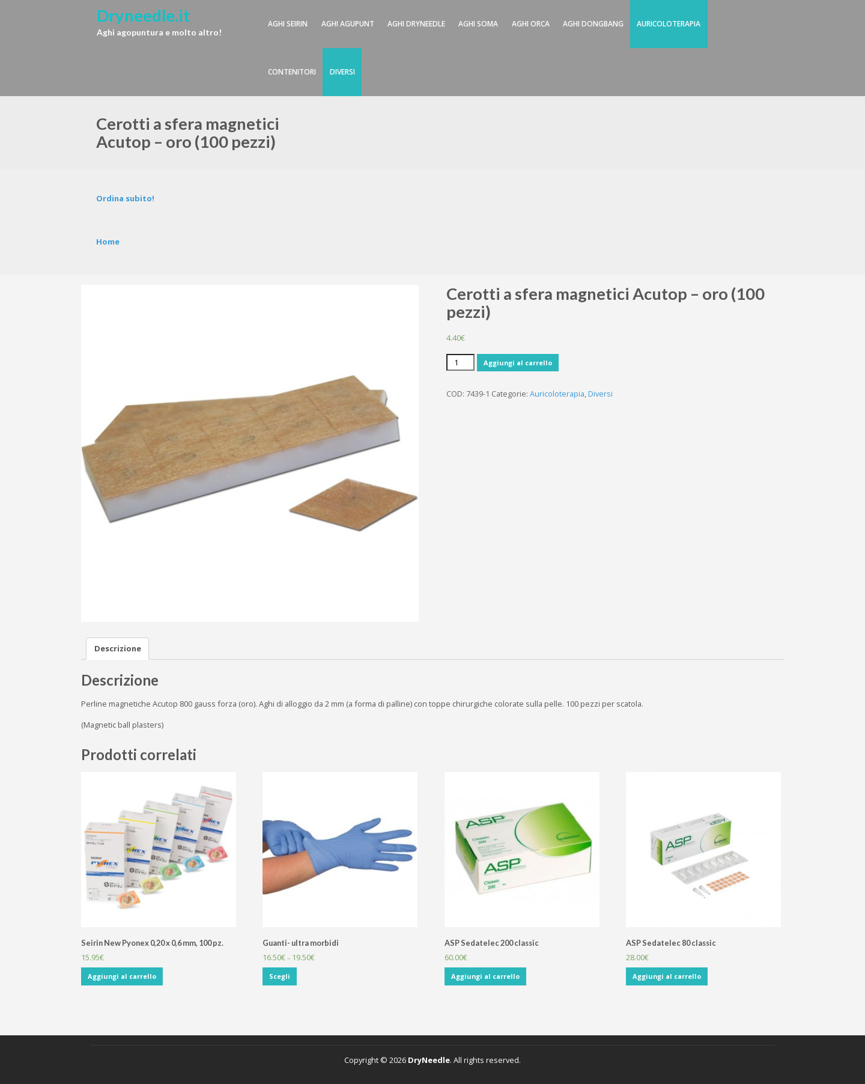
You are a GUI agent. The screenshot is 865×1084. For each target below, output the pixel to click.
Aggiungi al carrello (518, 362)
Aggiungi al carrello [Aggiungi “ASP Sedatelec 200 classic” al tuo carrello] (485, 976)
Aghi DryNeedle (416, 24)
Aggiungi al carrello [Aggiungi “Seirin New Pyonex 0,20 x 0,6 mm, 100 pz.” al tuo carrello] (122, 976)
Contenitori (292, 72)
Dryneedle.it (143, 15)
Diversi (342, 72)
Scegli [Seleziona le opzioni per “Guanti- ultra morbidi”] (279, 976)
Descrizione (117, 648)
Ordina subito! (125, 198)
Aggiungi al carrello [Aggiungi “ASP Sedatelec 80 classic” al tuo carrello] (667, 976)
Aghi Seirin (288, 24)
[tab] (118, 649)
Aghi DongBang (593, 24)
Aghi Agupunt (347, 24)
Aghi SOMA (478, 24)
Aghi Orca (531, 24)
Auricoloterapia (668, 24)
